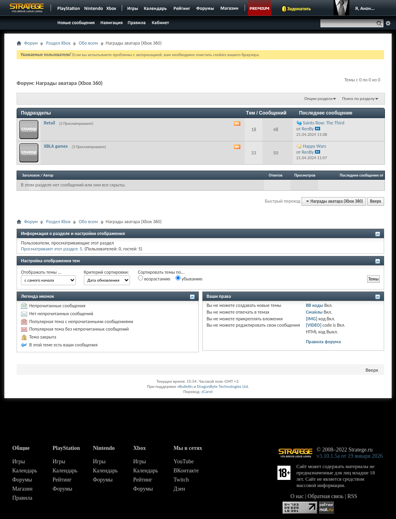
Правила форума (323, 341)
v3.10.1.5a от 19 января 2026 (350, 456)
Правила (22, 498)
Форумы (22, 480)
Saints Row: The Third (324, 123)
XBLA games (56, 146)
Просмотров (304, 175)
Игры (18, 461)
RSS (352, 496)
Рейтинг (62, 480)
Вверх (375, 201)
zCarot (207, 391)
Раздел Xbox (58, 43)
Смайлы (314, 312)
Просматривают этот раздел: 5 (51, 249)
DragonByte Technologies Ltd (222, 386)
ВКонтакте (186, 471)
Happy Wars (314, 146)
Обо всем (88, 43)
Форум (31, 43)
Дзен (179, 489)
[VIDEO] (313, 325)
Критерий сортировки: (106, 272)
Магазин (22, 489)
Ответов (276, 175)
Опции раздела (318, 98)
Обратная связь (325, 496)
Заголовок (31, 175)
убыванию (189, 278)
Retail (49, 123)
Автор (48, 175)
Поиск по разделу (358, 98)
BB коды (314, 305)
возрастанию (154, 278)
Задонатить (299, 8)
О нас (297, 496)
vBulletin (184, 386)
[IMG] (311, 319)
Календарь (24, 471)
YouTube (183, 461)
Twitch (181, 480)
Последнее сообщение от (361, 175)
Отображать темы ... (41, 272)
